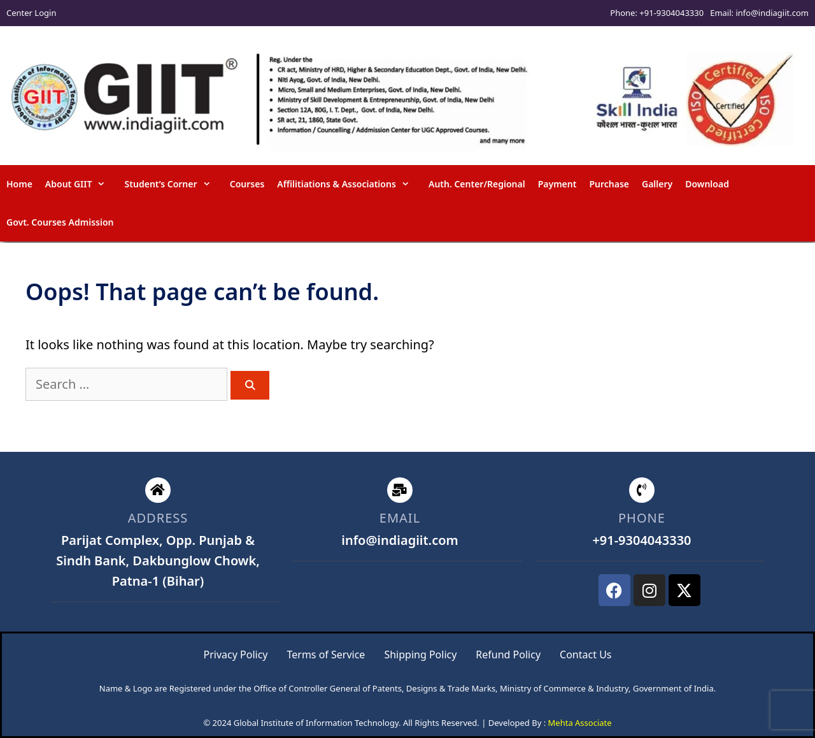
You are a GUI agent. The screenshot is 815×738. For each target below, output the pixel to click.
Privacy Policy (236, 655)
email (399, 517)
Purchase (609, 184)
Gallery (657, 184)
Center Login (31, 12)
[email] (400, 490)
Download (707, 184)
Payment (557, 184)
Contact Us (585, 655)
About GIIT (81, 184)
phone (641, 517)
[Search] (249, 385)
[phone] (642, 490)
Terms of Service (326, 655)
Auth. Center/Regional (477, 184)
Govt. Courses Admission (60, 222)
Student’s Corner (174, 184)
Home (19, 184)
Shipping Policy (420, 655)
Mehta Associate (580, 722)
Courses (247, 184)
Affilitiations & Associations (349, 184)
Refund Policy (508, 655)
